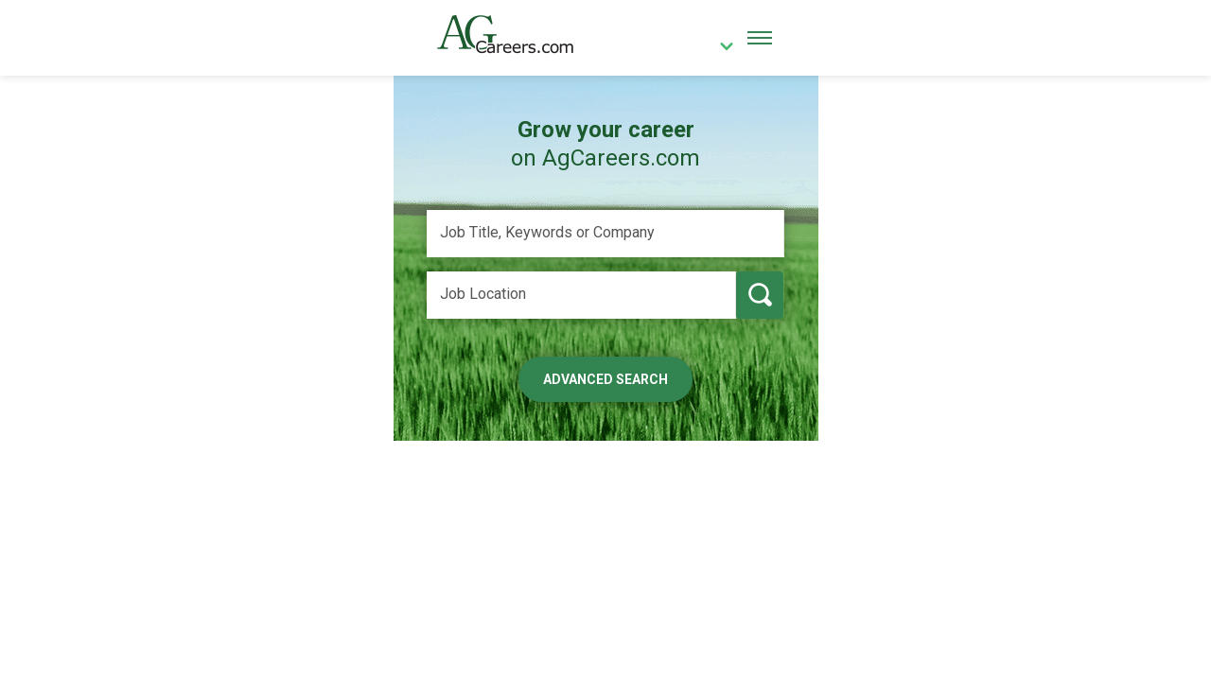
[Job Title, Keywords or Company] (605, 233)
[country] (720, 48)
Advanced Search (605, 379)
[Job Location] (581, 295)
